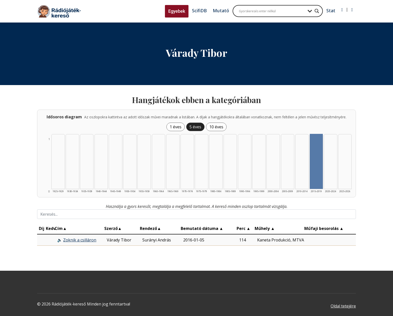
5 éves (195, 127)
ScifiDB (199, 11)
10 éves (216, 127)
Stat (330, 11)
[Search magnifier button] (316, 11)
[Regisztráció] (352, 10)
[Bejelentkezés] (342, 10)
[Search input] (272, 11)
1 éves (175, 127)
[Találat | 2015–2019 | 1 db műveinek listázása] (316, 161)
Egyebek (176, 11)
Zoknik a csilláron (79, 240)
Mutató (221, 11)
